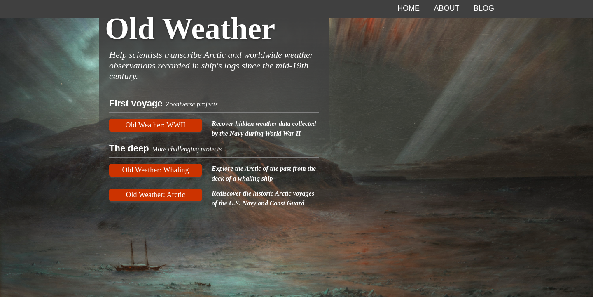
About (447, 8)
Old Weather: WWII (156, 125)
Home (408, 8)
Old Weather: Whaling (155, 170)
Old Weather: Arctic (155, 195)
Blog (484, 8)
